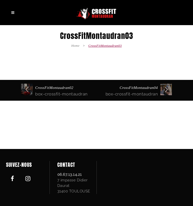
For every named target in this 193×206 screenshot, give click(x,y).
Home (75, 45)
